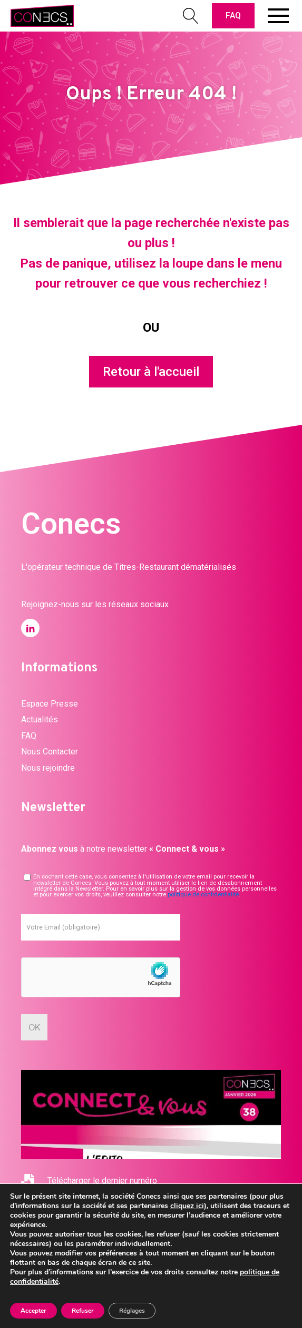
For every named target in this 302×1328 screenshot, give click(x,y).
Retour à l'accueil (151, 371)
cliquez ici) (188, 1206)
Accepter (33, 1310)
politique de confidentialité (203, 894)
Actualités (39, 719)
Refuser (83, 1310)
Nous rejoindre (48, 768)
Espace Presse (49, 704)
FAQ (233, 16)
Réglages (132, 1310)
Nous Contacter (49, 752)
